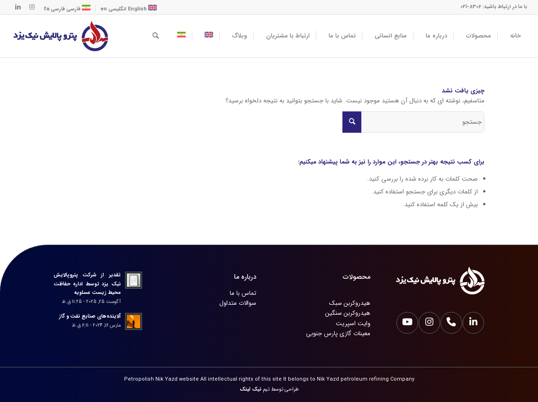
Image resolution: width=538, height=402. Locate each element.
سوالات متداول (237, 303)
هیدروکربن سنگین (347, 313)
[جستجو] (155, 36)
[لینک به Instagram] (32, 7)
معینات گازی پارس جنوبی (338, 333)
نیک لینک (250, 389)
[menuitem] (512, 36)
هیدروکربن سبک (349, 303)
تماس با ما (243, 293)
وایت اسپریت (353, 324)
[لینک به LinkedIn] (18, 7)
